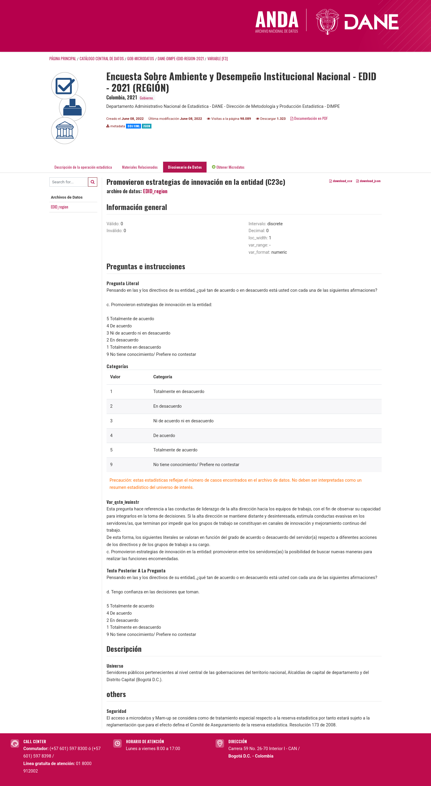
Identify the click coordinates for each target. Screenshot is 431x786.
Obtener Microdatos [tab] (228, 167)
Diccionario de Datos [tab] (185, 167)
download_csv (340, 180)
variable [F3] (217, 58)
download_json (368, 180)
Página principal (62, 58)
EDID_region (59, 207)
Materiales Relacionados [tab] (140, 167)
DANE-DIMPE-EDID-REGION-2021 (181, 58)
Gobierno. (147, 97)
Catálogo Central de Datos (102, 58)
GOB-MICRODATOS (140, 58)
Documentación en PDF (309, 118)
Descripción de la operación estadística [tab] (83, 167)
